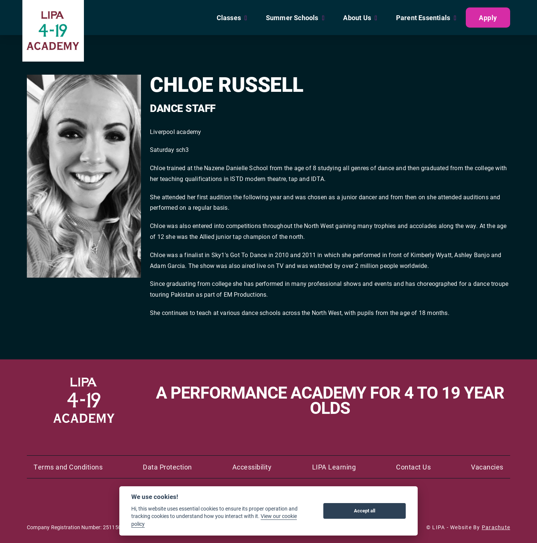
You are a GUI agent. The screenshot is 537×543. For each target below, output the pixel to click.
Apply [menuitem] (488, 17)
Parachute (496, 527)
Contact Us (413, 466)
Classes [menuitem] (229, 17)
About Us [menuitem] (357, 17)
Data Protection (167, 466)
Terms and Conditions (68, 466)
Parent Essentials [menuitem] (423, 17)
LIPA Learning (334, 466)
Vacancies (487, 466)
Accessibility (252, 466)
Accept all (364, 510)
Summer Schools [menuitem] (292, 17)
